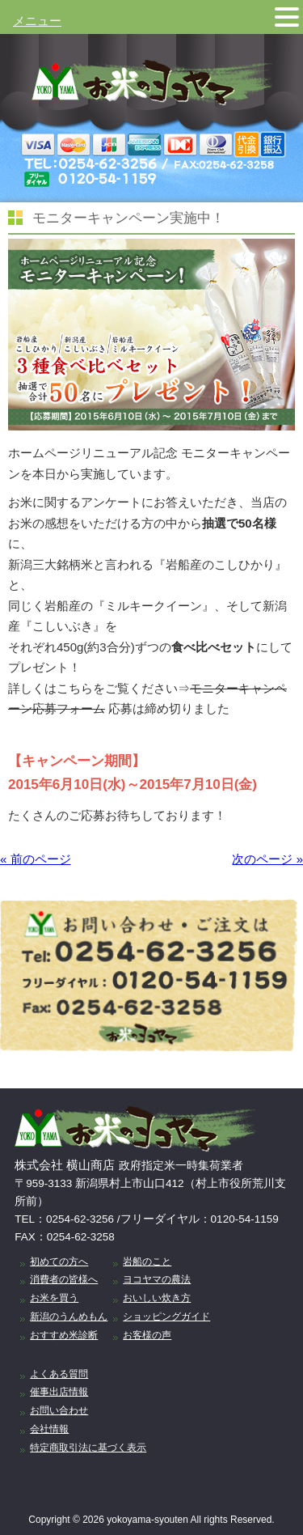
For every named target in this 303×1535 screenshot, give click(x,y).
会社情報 (49, 1429)
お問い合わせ (59, 1410)
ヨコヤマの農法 (157, 1279)
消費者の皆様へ (64, 1279)
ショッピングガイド (166, 1316)
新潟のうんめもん (68, 1316)
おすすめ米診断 (64, 1335)
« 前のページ (35, 859)
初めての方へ (59, 1261)
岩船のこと (147, 1261)
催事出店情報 (59, 1391)
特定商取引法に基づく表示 (88, 1447)
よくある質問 (59, 1374)
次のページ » (267, 859)
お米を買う (54, 1298)
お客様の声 (147, 1335)
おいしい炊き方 (157, 1298)
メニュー (37, 21)
